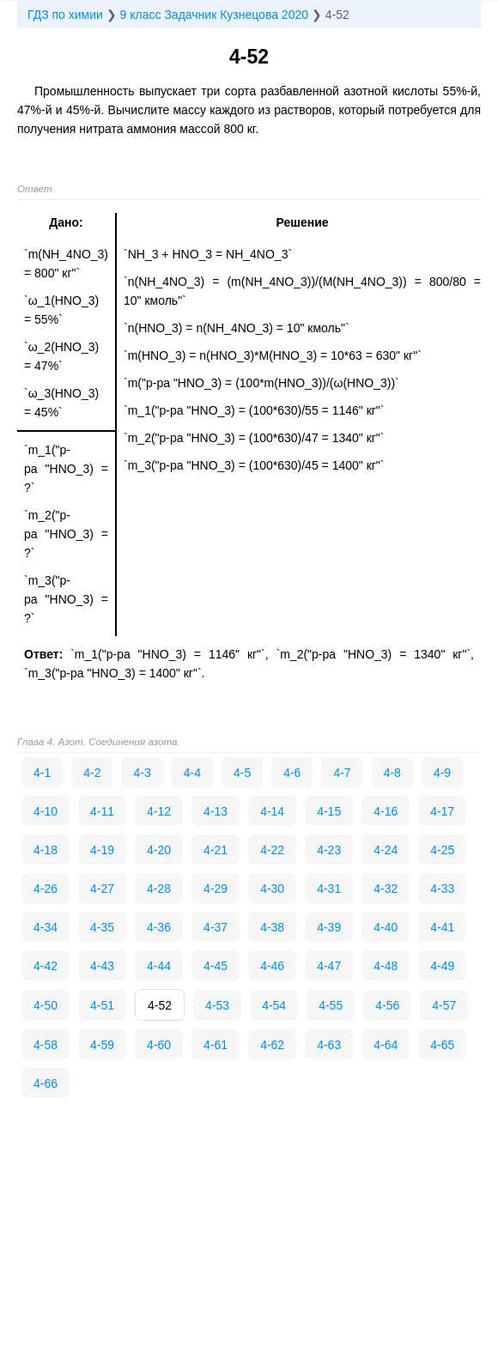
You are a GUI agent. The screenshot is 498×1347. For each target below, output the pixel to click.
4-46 (272, 966)
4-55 (331, 1005)
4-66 (45, 1083)
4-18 (45, 850)
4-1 (42, 773)
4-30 (272, 888)
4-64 (386, 1045)
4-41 (442, 927)
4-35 (102, 927)
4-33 (442, 888)
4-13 (215, 811)
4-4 (192, 773)
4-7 (341, 773)
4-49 (442, 966)
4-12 (159, 811)
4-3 (141, 773)
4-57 (444, 1005)
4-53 (217, 1005)
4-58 (45, 1045)
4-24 (386, 850)
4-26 (45, 888)
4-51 (102, 1005)
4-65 (442, 1045)
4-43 (102, 966)
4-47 (329, 966)
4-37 (215, 927)
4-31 (329, 888)
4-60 (159, 1045)
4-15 (329, 811)
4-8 (392, 773)
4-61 (215, 1045)
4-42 (45, 966)
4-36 (159, 927)
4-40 (386, 927)
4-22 (272, 850)
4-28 (159, 888)
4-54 (274, 1005)
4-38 (272, 927)
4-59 (102, 1045)
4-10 (45, 811)
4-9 (442, 773)
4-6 (292, 773)
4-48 (386, 966)
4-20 (159, 850)
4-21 (215, 850)
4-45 (215, 966)
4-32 (386, 888)
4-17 (442, 811)
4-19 (102, 850)
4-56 (387, 1005)
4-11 (102, 811)
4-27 (102, 888)
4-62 (272, 1045)
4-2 (91, 773)
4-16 (386, 811)
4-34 (45, 927)
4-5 (242, 773)
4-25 (442, 850)
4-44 (159, 966)
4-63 (329, 1045)
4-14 (272, 811)
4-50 (45, 1005)
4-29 (215, 888)
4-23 (329, 850)
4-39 (329, 927)
